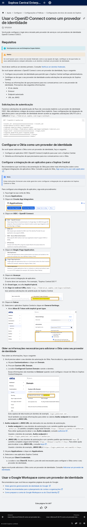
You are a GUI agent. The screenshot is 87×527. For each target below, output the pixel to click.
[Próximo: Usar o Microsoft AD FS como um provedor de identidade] (65, 517)
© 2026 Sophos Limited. (9, 524)
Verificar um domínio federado (53, 67)
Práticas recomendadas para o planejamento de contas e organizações (33, 489)
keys (42, 444)
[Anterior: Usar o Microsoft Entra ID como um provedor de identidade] (22, 517)
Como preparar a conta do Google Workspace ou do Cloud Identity (31, 492)
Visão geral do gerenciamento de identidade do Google (26, 486)
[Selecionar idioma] (50, 2)
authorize (61, 431)
